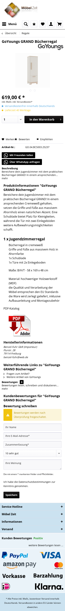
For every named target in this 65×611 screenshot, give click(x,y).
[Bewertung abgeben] (32, 453)
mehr (5, 178)
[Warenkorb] (59, 24)
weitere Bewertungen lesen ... (46, 545)
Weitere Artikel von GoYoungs (22, 377)
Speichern (11, 495)
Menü (9, 23)
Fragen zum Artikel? (16, 373)
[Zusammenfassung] (32, 444)
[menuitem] (9, 24)
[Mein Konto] (50, 24)
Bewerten (23, 139)
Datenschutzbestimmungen (35, 482)
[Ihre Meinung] (32, 464)
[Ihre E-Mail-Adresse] (32, 435)
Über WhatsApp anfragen (22, 162)
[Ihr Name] (32, 427)
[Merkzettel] (42, 24)
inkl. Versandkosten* (22, 101)
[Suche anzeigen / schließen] (25, 24)
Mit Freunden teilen (18, 155)
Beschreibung (10, 168)
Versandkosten (26, 602)
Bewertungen (10, 382)
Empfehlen (45, 139)
